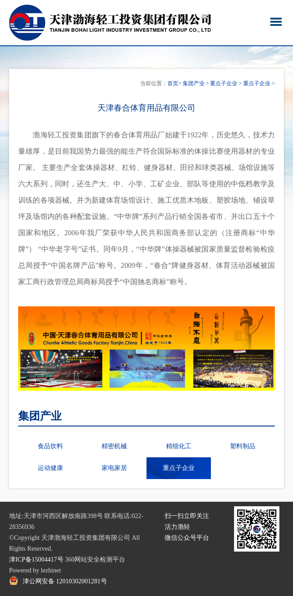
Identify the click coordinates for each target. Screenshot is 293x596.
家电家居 (114, 468)
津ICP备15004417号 (36, 559)
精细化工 (178, 446)
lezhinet (51, 570)
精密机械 (114, 446)
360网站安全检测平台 (95, 559)
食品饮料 (50, 446)
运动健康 (50, 468)
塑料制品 (242, 446)
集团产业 (194, 83)
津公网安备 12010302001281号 (65, 581)
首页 (172, 83)
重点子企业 (223, 83)
